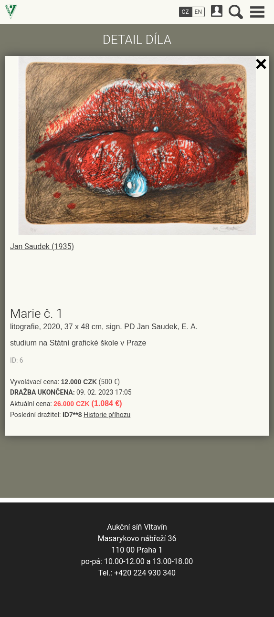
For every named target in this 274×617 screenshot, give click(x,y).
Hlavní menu (257, 12)
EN (198, 12)
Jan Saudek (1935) (42, 246)
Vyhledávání (236, 12)
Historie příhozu (107, 414)
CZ (185, 12)
